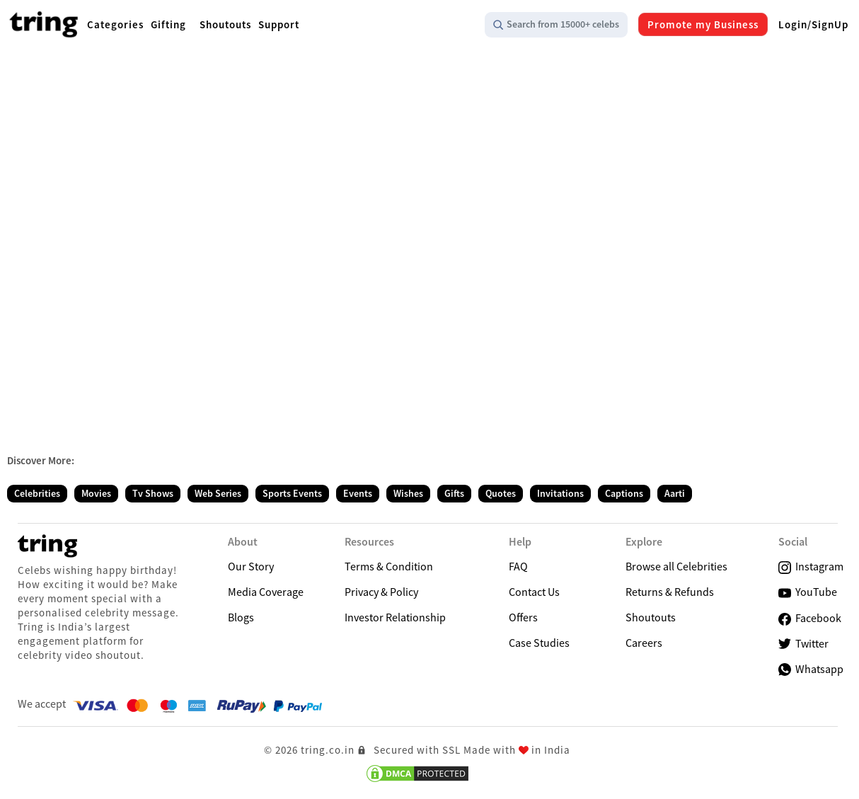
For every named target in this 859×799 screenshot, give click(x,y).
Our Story (251, 566)
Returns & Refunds (669, 592)
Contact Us (534, 592)
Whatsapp (810, 669)
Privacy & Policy (381, 592)
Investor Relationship (395, 617)
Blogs (241, 617)
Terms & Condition (389, 566)
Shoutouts (650, 617)
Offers (523, 617)
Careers (643, 643)
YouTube (807, 592)
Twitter (803, 643)
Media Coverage (266, 592)
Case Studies (539, 643)
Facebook (809, 618)
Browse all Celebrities (676, 566)
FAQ (518, 566)
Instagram (810, 566)
